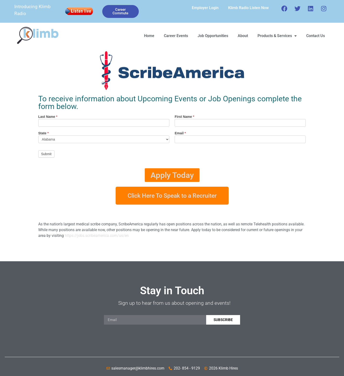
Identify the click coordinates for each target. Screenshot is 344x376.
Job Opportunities (213, 35)
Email (180, 133)
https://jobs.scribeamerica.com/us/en (97, 235)
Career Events (176, 35)
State (43, 133)
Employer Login (205, 7)
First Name (184, 117)
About (243, 35)
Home (149, 35)
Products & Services (277, 36)
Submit (46, 154)
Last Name (47, 117)
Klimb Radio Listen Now (248, 7)
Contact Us (315, 35)
